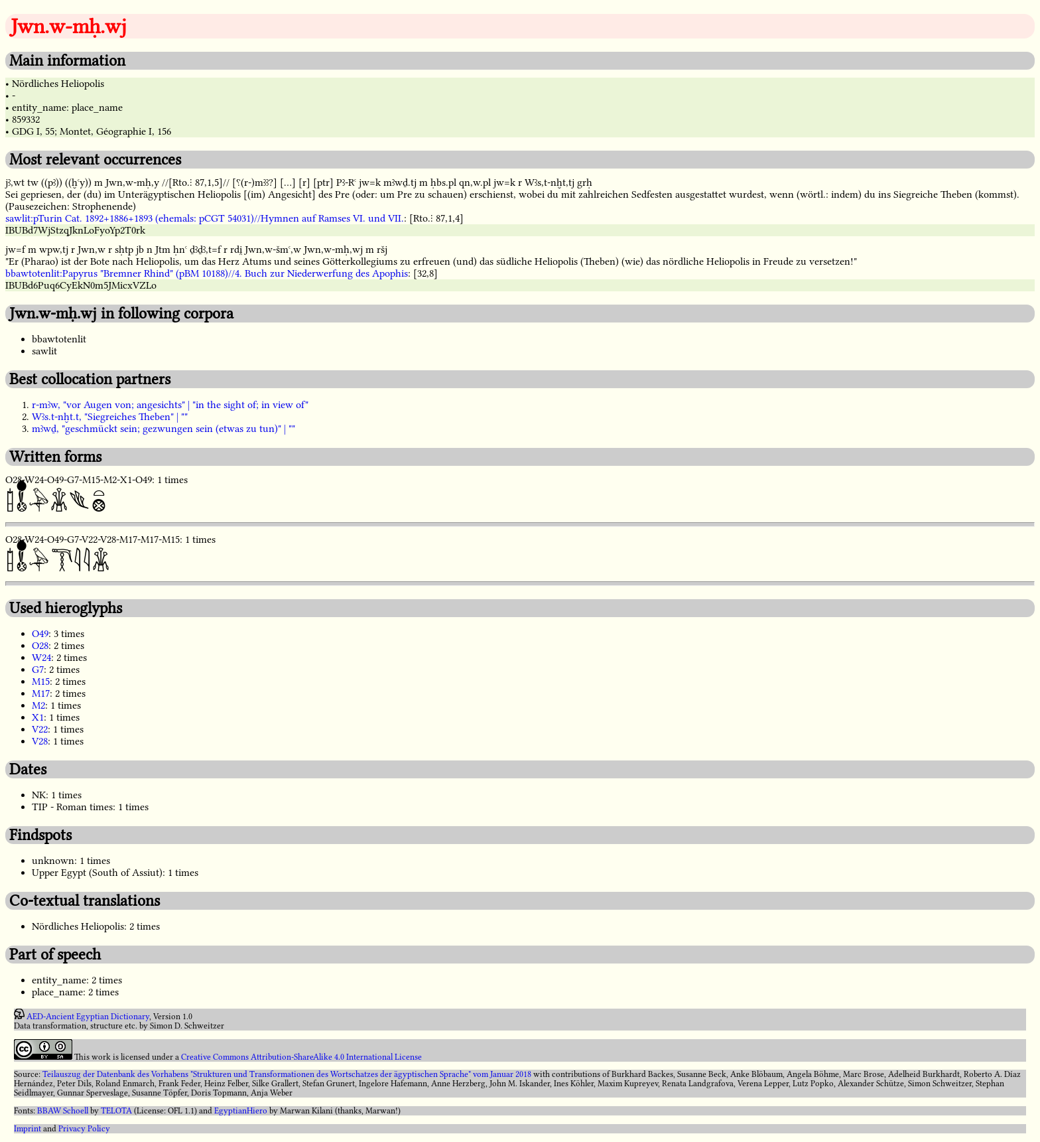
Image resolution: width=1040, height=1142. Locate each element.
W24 (41, 658)
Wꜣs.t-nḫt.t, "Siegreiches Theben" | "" (110, 417)
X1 (38, 717)
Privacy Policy (84, 1128)
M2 (38, 705)
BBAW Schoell (62, 1110)
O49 (40, 634)
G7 (38, 670)
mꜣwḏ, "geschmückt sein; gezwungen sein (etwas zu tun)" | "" (163, 429)
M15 (41, 681)
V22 (40, 729)
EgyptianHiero (240, 1110)
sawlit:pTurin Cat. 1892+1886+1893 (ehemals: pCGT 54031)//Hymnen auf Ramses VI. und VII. (204, 218)
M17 (41, 693)
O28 (40, 646)
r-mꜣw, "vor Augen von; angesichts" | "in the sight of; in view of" (170, 405)
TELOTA (116, 1110)
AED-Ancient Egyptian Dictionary (88, 1016)
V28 (40, 741)
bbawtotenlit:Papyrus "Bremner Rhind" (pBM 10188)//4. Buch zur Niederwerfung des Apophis (206, 273)
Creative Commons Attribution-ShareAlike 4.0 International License (301, 1057)
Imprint (27, 1128)
